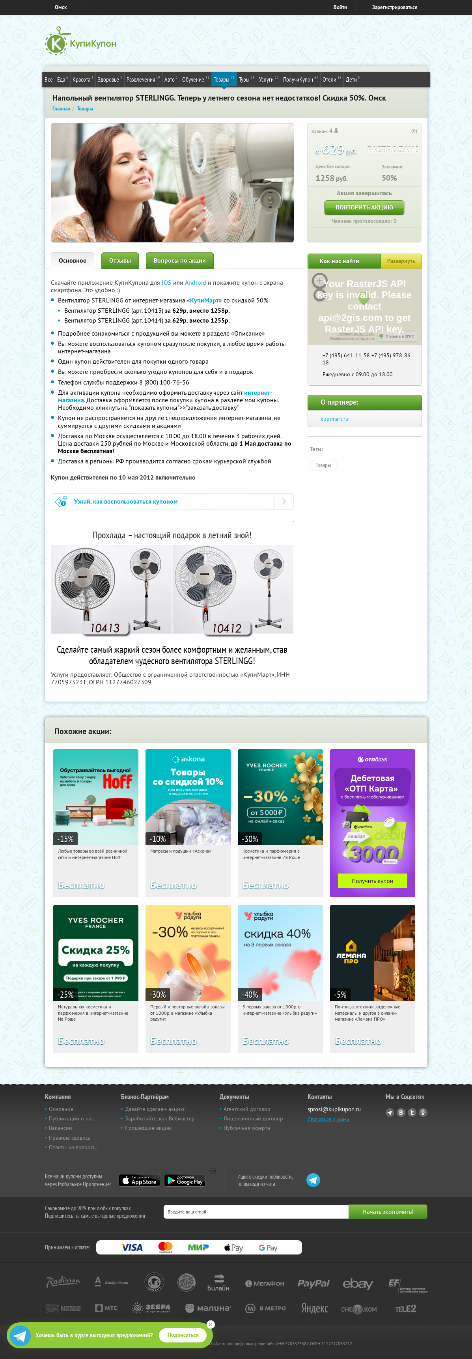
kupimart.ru (335, 418)
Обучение (195, 79)
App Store (139, 1180)
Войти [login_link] (340, 7)
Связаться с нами (329, 1119)
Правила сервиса (70, 1137)
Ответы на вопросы (73, 1147)
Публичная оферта (247, 1127)
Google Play (184, 1180)
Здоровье (110, 79)
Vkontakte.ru (401, 1112)
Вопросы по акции (180, 260)
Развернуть (401, 261)
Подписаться (183, 1334)
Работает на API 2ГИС (356, 334)
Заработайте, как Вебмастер (160, 1118)
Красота (83, 79)
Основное (72, 260)
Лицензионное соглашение (352, 338)
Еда (62, 79)
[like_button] (406, 131)
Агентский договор (247, 1109)
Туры (247, 79)
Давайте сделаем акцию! (155, 1109)
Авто (171, 79)
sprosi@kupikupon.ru (334, 1109)
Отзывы (120, 260)
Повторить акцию (364, 207)
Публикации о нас (71, 1118)
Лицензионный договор (253, 1118)
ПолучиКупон (300, 79)
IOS (167, 282)
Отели (332, 79)
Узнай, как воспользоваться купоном (126, 501)
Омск (61, 7)
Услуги (269, 79)
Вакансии (60, 1127)
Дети (353, 79)
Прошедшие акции (148, 1127)
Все (49, 79)
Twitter (412, 1112)
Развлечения (143, 79)
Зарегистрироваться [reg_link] (395, 7)
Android (196, 282)
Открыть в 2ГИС (400, 336)
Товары (224, 79)
